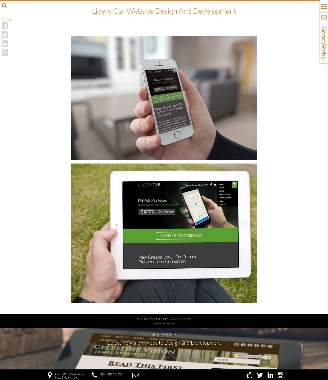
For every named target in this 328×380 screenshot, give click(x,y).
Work (187, 318)
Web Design (167, 323)
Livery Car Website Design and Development (164, 10)
